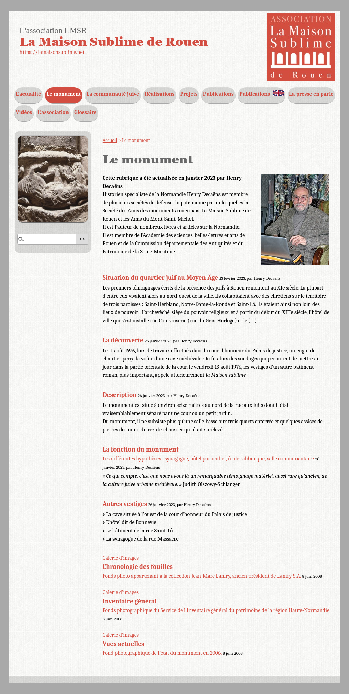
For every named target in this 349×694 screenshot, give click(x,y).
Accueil (110, 140)
